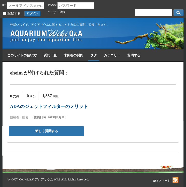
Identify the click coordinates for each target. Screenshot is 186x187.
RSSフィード (165, 180)
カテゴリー (112, 55)
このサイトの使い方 (22, 55)
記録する (14, 13)
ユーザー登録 (56, 12)
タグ (93, 55)
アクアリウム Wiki (47, 179)
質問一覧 (50, 55)
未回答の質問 (73, 55)
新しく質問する (46, 131)
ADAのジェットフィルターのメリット (49, 106)
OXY (14, 179)
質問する (133, 55)
